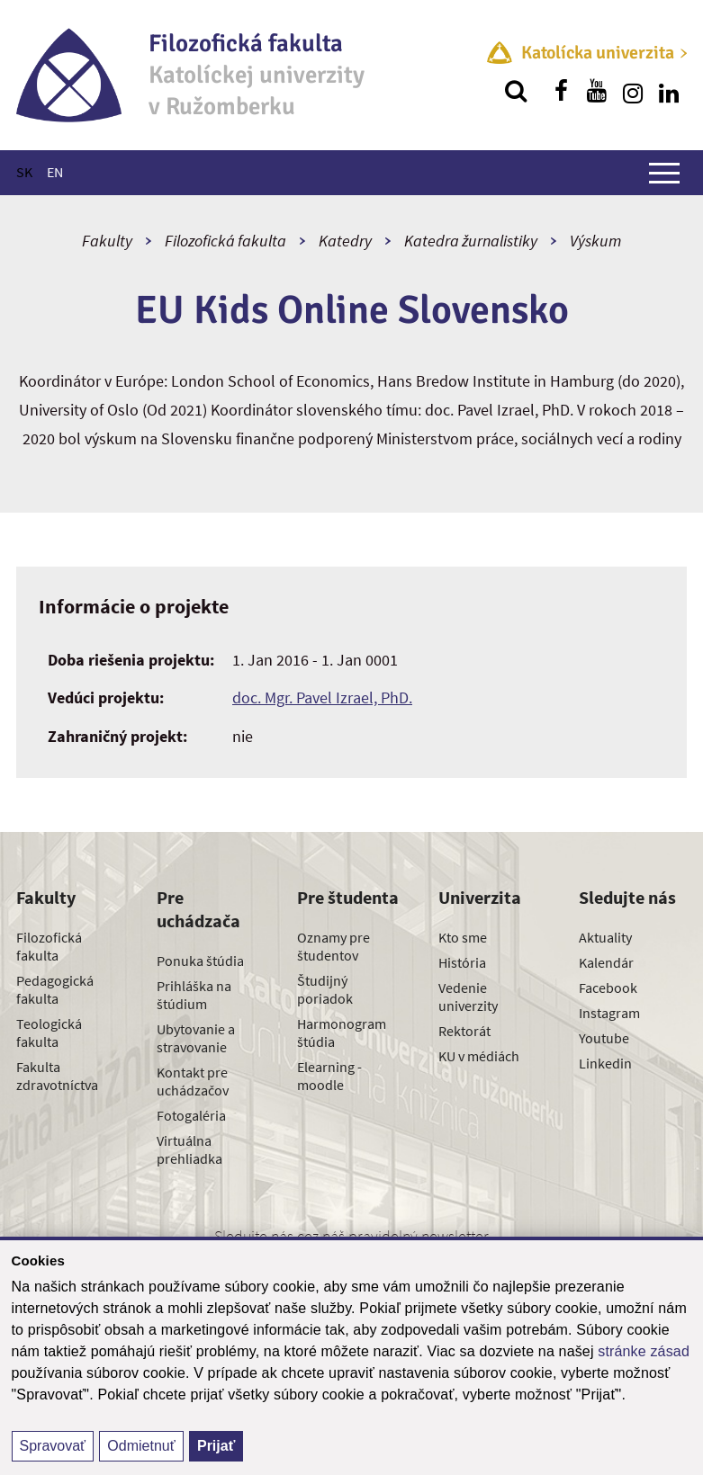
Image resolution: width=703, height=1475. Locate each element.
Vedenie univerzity (468, 997)
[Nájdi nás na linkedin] (669, 91)
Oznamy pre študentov (333, 946)
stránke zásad (643, 1351)
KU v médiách (478, 1056)
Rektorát (464, 1031)
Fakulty (107, 240)
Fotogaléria (191, 1115)
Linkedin (605, 1063)
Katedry (345, 240)
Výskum (595, 240)
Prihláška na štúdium (194, 995)
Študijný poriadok (325, 989)
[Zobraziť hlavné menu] (664, 172)
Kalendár (606, 962)
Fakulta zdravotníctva (57, 1076)
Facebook (608, 988)
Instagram (609, 1013)
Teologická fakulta (49, 1032)
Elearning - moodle (329, 1076)
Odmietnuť (141, 1445)
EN (55, 172)
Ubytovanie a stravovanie (196, 1038)
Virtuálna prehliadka (189, 1149)
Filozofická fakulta (225, 240)
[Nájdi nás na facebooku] (561, 91)
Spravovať (53, 1445)
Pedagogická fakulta (55, 989)
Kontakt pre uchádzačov (193, 1081)
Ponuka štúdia (200, 961)
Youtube (604, 1038)
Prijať (216, 1445)
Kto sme (462, 937)
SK (24, 172)
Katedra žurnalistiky (470, 240)
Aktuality (605, 937)
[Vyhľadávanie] (516, 91)
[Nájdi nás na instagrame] (633, 91)
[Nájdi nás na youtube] (597, 91)
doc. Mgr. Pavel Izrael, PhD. (322, 697)
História (462, 962)
